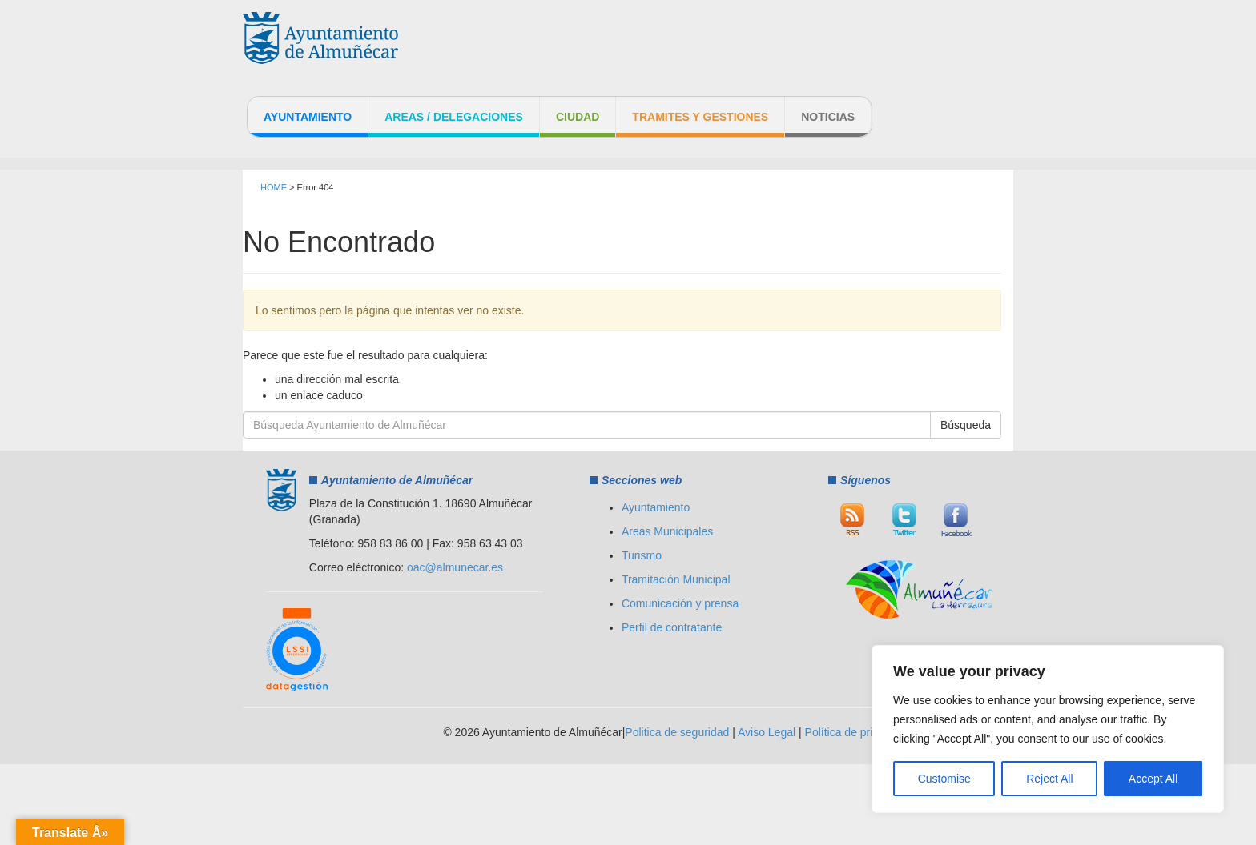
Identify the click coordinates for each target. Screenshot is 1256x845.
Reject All (1049, 778)
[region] (1048, 729)
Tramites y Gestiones (700, 116)
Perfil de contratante (672, 627)
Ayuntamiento (308, 116)
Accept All (1153, 778)
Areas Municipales (667, 531)
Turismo (642, 555)
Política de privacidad (858, 732)
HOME (273, 187)
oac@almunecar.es (455, 567)
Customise (944, 778)
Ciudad (577, 116)
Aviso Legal (766, 732)
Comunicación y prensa (680, 603)
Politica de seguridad (677, 732)
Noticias (828, 116)
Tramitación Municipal (676, 579)
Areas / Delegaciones (453, 116)
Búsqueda (965, 424)
